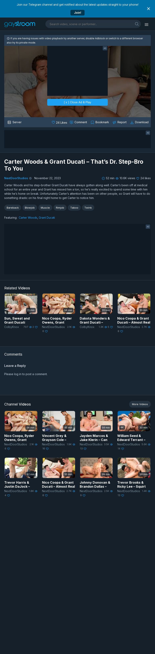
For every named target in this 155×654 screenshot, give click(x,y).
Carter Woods (28, 217)
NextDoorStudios (16, 178)
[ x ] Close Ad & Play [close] (77, 102)
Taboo (74, 207)
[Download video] (140, 122)
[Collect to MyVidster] (100, 122)
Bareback (13, 207)
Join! (77, 12)
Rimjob (60, 207)
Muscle (45, 207)
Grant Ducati (47, 217)
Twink (88, 207)
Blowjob (30, 207)
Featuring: (10, 217)
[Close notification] (148, 8)
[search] (137, 24)
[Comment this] (78, 122)
